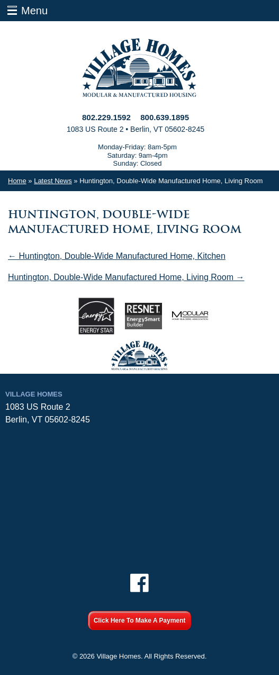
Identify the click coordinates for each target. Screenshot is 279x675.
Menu (34, 10)
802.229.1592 (106, 117)
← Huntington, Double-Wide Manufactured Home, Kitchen (117, 255)
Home (17, 181)
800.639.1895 (164, 117)
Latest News (53, 181)
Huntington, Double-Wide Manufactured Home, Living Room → (126, 277)
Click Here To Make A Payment (140, 620)
